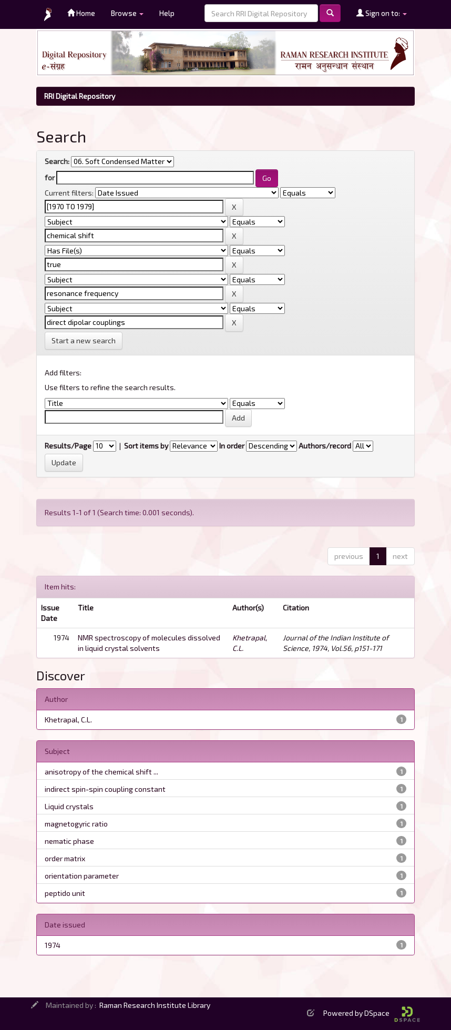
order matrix (65, 858)
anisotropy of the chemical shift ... (101, 771)
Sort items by (146, 445)
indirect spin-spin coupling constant (105, 788)
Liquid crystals (69, 806)
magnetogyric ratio (76, 823)
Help (167, 12)
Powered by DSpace (371, 1012)
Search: (57, 161)
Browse (127, 12)
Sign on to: (381, 12)
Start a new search (84, 340)
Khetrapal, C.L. (68, 719)
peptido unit (65, 893)
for (50, 177)
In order (231, 445)
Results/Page (68, 445)
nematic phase (69, 841)
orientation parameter (82, 875)
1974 (52, 945)
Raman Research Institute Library (154, 1005)
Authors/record (325, 445)
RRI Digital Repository (79, 95)
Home (81, 12)
